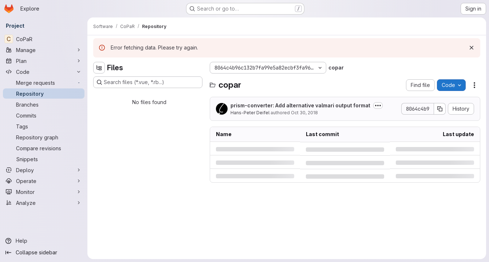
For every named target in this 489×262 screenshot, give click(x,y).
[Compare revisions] (43, 148)
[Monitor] (43, 192)
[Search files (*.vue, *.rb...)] (147, 82)
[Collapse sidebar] (43, 252)
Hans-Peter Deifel (249, 112)
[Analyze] (43, 203)
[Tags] (43, 126)
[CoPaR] (43, 39)
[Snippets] (43, 159)
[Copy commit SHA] (440, 109)
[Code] (43, 72)
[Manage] (43, 50)
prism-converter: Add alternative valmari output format (300, 105)
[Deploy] (43, 170)
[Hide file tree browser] (99, 68)
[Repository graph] (43, 137)
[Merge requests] (43, 83)
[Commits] (43, 115)
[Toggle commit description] (378, 105)
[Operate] (43, 181)
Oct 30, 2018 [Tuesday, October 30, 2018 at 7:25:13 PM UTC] (304, 112)
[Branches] (43, 104)
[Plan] (43, 61)
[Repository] (43, 93)
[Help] (43, 241)
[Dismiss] (471, 47)
